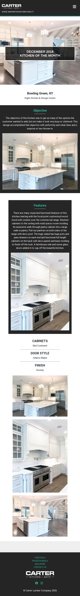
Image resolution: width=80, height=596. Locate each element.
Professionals (40, 561)
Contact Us (40, 567)
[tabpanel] (40, 52)
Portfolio (40, 557)
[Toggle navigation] (74, 6)
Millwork (40, 564)
